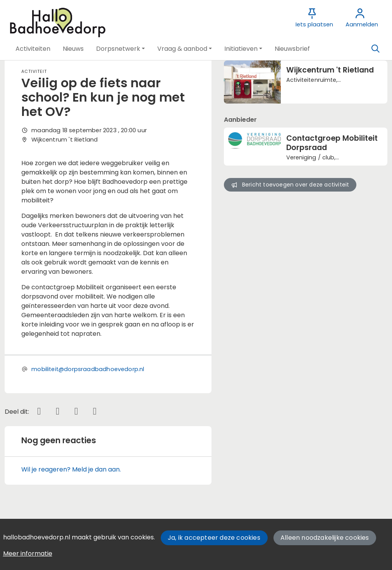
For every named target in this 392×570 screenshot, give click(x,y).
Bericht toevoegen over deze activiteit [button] (290, 184)
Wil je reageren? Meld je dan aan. (71, 469)
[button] (33, 49)
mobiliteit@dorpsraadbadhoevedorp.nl (87, 369)
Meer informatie (27, 553)
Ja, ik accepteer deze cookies (214, 537)
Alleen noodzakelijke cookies (324, 537)
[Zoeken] (375, 48)
